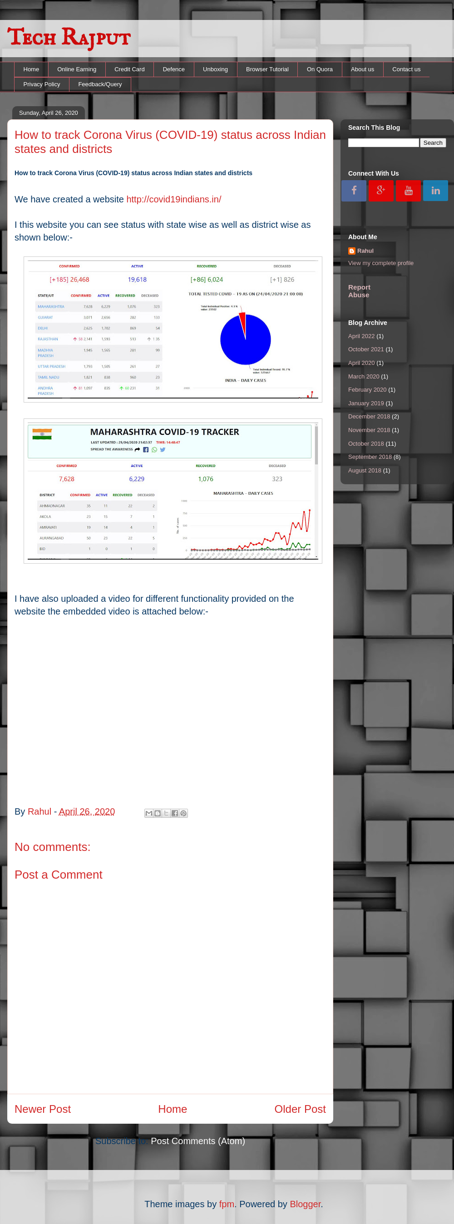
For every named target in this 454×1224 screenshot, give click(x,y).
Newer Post (43, 1109)
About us (362, 69)
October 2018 (366, 443)
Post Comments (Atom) (198, 1141)
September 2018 (370, 456)
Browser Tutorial (267, 69)
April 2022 (361, 336)
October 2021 (366, 349)
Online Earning (76, 69)
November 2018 (369, 430)
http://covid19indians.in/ (173, 199)
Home (31, 69)
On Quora (320, 69)
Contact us (406, 69)
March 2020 (364, 376)
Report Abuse (359, 291)
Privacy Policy (42, 84)
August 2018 (364, 470)
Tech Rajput (68, 38)
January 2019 (366, 403)
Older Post (300, 1109)
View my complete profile (381, 263)
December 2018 (369, 416)
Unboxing (215, 69)
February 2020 (367, 389)
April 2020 (361, 362)
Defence (174, 69)
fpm (226, 1204)
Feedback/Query (100, 84)
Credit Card (129, 69)
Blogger (305, 1204)
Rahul (365, 250)
